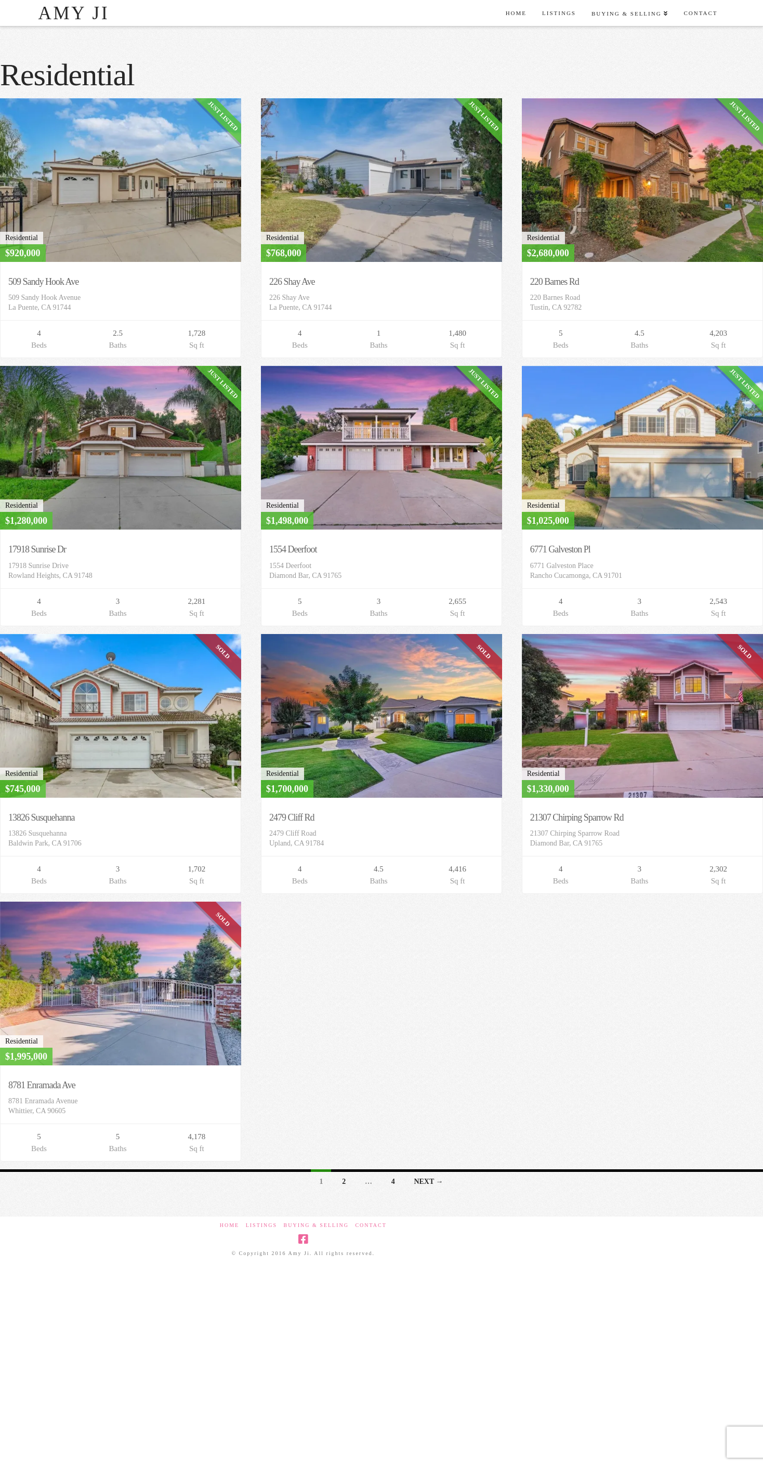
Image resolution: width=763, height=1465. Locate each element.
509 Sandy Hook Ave (43, 281)
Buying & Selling (316, 1225)
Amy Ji (73, 13)
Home (229, 1225)
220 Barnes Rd (554, 281)
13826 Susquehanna (41, 817)
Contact (370, 1225)
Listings (261, 1225)
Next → (428, 1181)
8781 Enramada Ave (41, 1085)
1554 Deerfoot (293, 549)
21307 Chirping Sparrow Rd (577, 817)
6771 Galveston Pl (560, 549)
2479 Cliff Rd (291, 817)
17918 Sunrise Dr (37, 549)
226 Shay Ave (292, 281)
